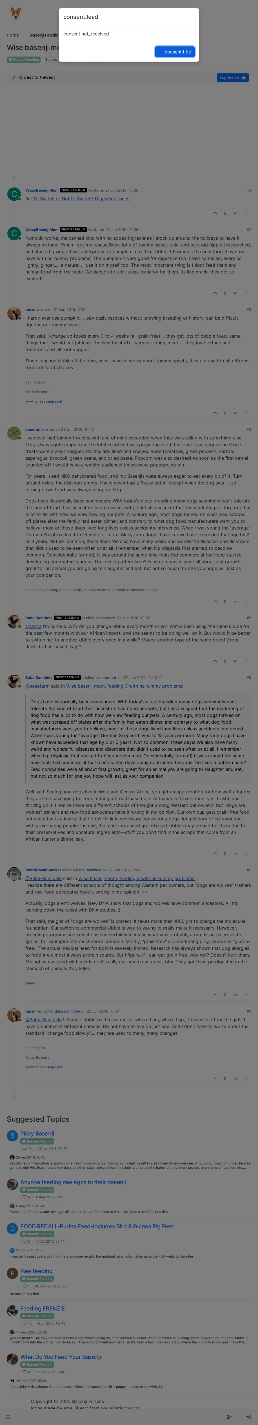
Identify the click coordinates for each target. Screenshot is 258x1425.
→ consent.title (175, 52)
